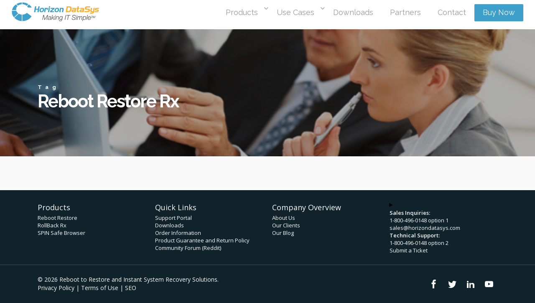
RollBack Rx (52, 225)
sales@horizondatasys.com (425, 228)
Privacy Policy (56, 288)
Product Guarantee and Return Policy (202, 240)
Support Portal (173, 218)
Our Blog (283, 233)
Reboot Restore (57, 218)
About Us (283, 218)
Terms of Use (99, 288)
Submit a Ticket (409, 250)
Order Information (178, 233)
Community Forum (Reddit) (188, 248)
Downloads (169, 225)
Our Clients (286, 225)
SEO (130, 288)
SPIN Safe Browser (61, 233)
